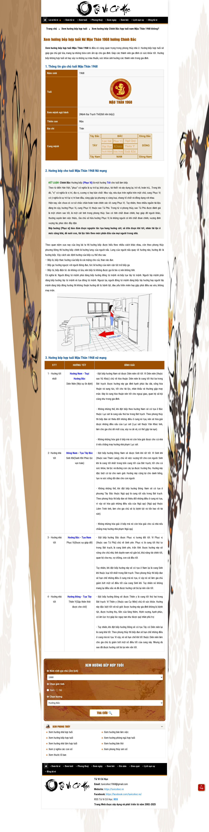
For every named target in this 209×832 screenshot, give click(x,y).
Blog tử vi (151, 20)
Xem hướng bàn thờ (113, 743)
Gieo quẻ (134, 766)
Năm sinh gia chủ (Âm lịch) (62, 670)
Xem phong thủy (61, 727)
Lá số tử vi (55, 20)
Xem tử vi (69, 20)
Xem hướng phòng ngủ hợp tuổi (119, 737)
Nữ (59, 690)
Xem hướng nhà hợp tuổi (61, 732)
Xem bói (124, 20)
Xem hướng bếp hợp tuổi (61, 737)
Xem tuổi (82, 20)
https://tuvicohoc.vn (114, 789)
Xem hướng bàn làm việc (116, 732)
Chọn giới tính (55, 684)
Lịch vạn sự (137, 20)
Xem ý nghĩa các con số (60, 749)
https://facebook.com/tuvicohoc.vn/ (124, 794)
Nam (51, 690)
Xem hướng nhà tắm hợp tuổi (63, 743)
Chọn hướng (54, 696)
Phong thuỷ (96, 20)
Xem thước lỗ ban (57, 754)
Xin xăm (121, 766)
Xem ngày (110, 20)
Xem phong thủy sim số (115, 749)
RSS (116, 799)
